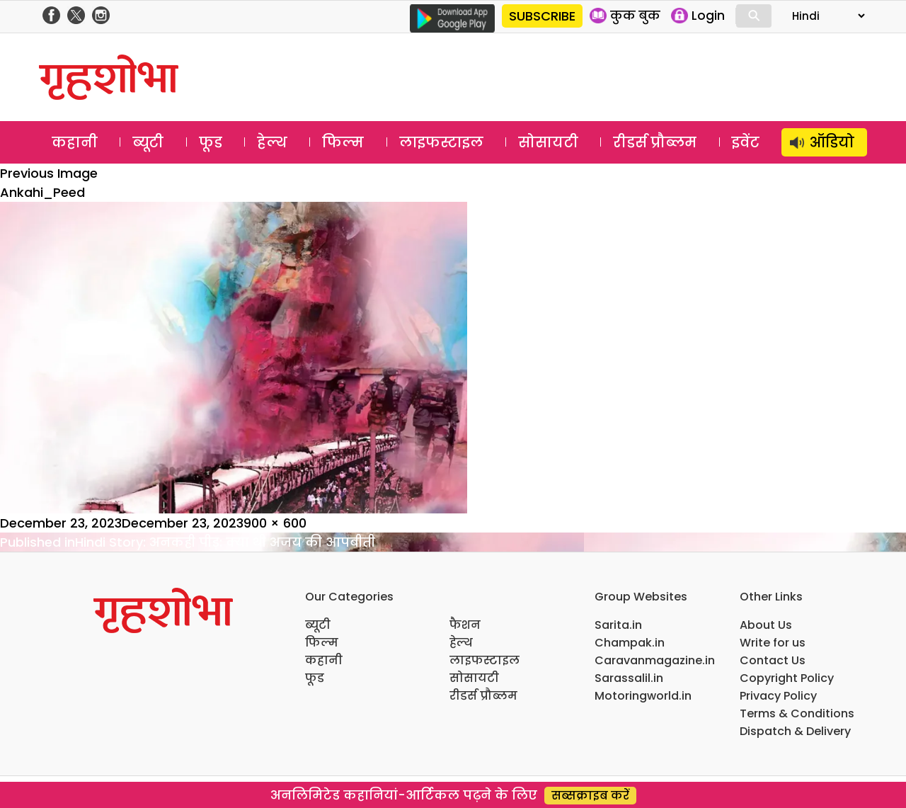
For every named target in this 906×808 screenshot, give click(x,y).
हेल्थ (272, 142)
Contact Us (772, 660)
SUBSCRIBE (542, 16)
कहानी (75, 142)
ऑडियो (832, 142)
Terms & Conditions (797, 713)
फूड (210, 142)
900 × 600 (274, 523)
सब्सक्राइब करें (590, 795)
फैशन (465, 625)
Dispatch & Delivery (795, 731)
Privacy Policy (778, 696)
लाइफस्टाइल (441, 142)
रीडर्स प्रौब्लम (654, 142)
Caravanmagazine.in (655, 660)
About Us (766, 625)
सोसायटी (548, 142)
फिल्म (343, 142)
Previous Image (49, 173)
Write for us (772, 643)
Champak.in (630, 643)
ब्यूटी (148, 142)
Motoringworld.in (643, 696)
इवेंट (745, 142)
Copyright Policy (787, 678)
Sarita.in (618, 625)
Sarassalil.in (629, 678)
